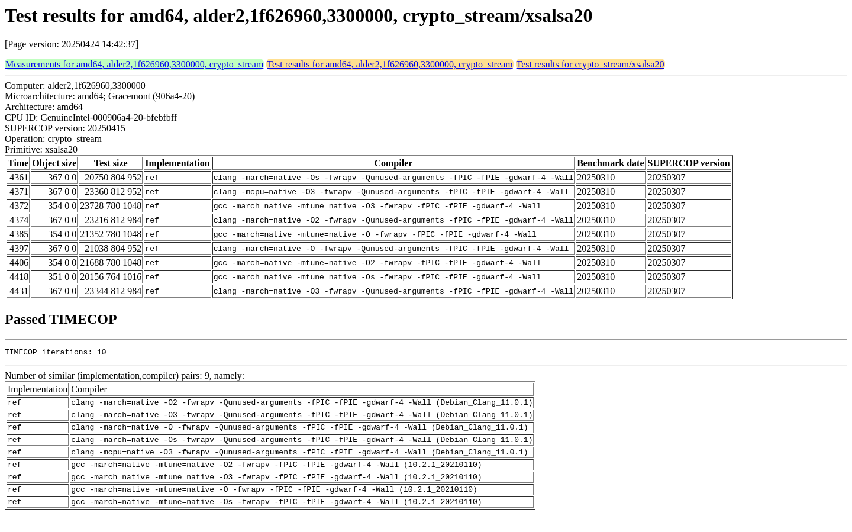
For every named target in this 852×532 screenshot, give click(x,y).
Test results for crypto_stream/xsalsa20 (590, 64)
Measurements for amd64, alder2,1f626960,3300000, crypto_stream (134, 64)
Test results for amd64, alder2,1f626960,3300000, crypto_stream (389, 64)
